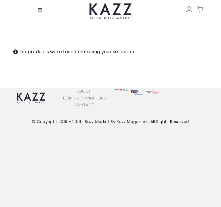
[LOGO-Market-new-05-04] (110, 5)
